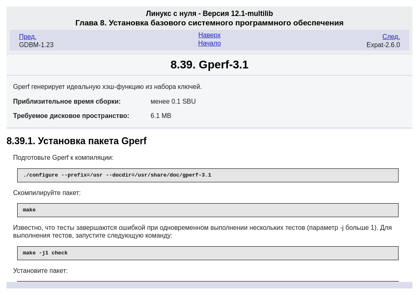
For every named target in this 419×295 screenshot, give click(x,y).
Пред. (27, 36)
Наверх (209, 35)
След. (391, 36)
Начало (209, 43)
